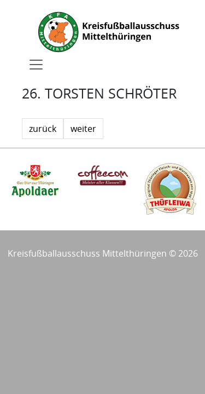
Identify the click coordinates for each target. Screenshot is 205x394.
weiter (83, 129)
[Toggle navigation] (36, 64)
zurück (42, 129)
